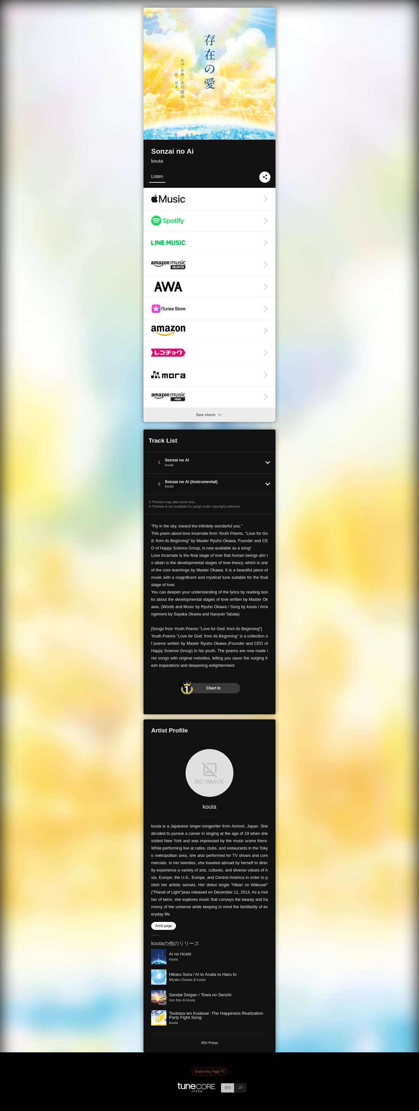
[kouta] (209, 773)
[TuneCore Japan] (197, 1090)
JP (240, 1087)
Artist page (163, 926)
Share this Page (209, 1071)
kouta (157, 161)
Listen (157, 176)
